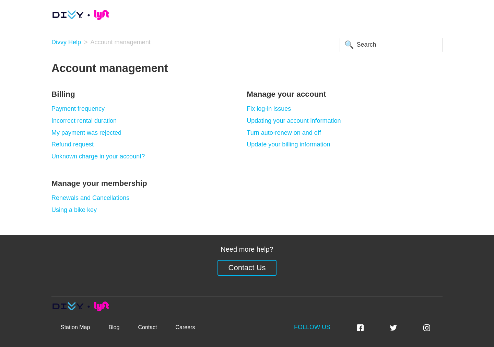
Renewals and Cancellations (90, 197)
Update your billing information (288, 144)
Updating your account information (294, 120)
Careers (185, 327)
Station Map (75, 327)
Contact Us (247, 267)
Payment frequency (78, 108)
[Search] (391, 45)
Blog (113, 327)
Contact (147, 327)
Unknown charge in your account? (98, 156)
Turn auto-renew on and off (284, 132)
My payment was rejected (86, 132)
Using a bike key (74, 209)
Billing (63, 94)
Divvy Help (66, 42)
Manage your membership (99, 183)
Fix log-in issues (269, 108)
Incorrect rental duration (84, 120)
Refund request (72, 144)
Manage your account (286, 94)
